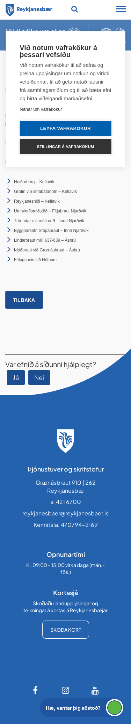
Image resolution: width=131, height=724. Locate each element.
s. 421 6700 (65, 501)
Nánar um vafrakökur (41, 109)
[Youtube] (95, 690)
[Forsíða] (29, 9)
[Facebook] (36, 690)
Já (16, 377)
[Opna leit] (74, 9)
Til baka (24, 300)
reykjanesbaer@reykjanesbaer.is (65, 513)
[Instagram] (65, 690)
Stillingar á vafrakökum (65, 147)
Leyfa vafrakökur (65, 128)
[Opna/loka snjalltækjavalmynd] (121, 10)
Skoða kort (65, 629)
